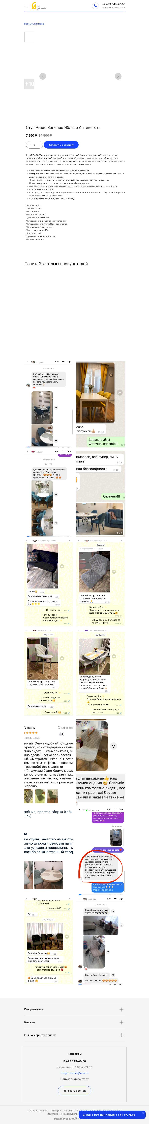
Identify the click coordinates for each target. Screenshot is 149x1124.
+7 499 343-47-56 (113, 4)
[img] (26, 6)
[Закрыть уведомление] (143, 1113)
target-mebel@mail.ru (74, 1073)
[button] (95, 6)
